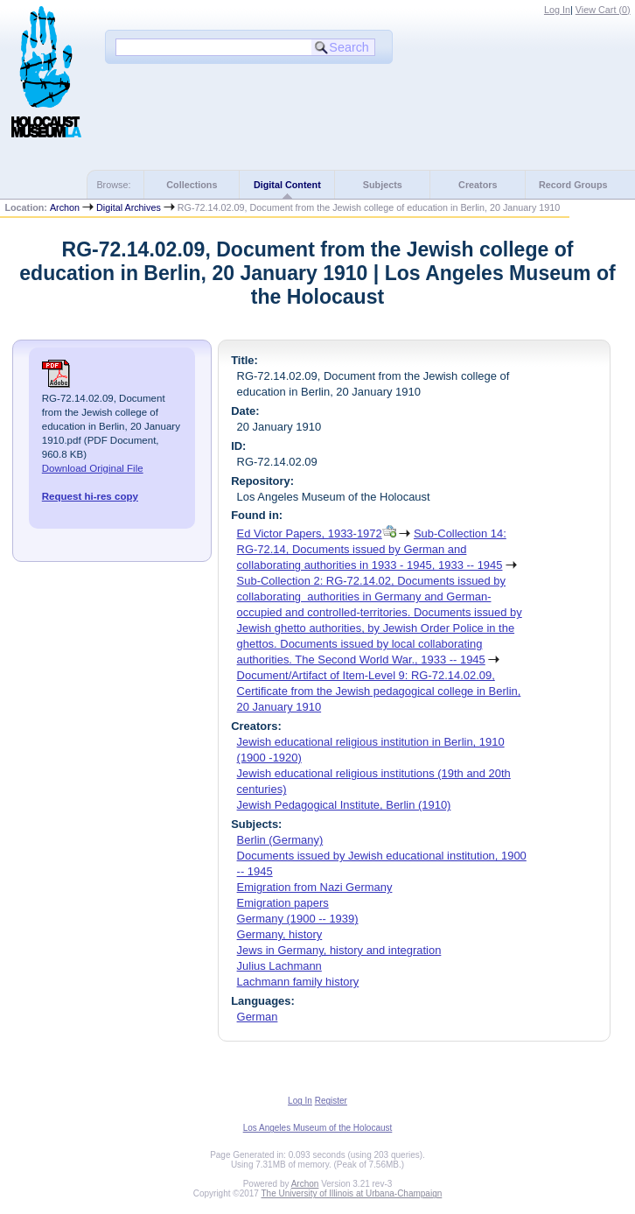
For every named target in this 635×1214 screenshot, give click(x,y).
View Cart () (603, 9)
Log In (557, 9)
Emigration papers (283, 902)
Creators (477, 184)
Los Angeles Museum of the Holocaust (318, 1128)
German (257, 1016)
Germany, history (280, 934)
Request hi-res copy (90, 496)
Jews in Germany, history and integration (339, 950)
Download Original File (92, 468)
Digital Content (287, 184)
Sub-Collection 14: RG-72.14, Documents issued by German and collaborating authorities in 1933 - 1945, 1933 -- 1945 (371, 549)
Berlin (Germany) (280, 839)
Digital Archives (128, 207)
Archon (65, 207)
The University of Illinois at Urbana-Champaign (352, 1193)
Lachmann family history (298, 981)
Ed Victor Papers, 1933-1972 (309, 533)
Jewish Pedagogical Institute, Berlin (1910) (344, 804)
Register (331, 1100)
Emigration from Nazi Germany (315, 887)
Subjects (382, 184)
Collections (191, 184)
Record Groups (573, 184)
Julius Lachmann (279, 965)
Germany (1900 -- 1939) (298, 918)
